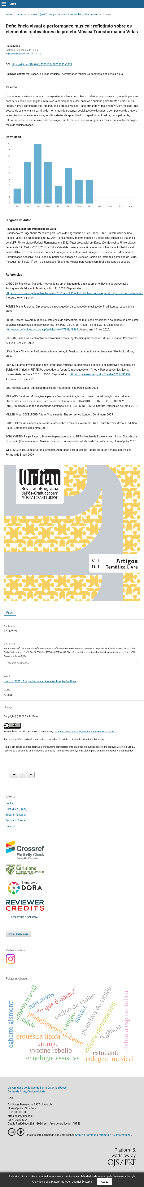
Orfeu (13, 3)
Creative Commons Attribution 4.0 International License (85, 731)
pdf (11, 612)
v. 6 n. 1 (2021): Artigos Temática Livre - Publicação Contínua (64, 14)
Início (9, 14)
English (10, 803)
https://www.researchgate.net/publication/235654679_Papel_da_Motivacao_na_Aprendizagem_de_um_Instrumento (74, 293)
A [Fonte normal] (22, 774)
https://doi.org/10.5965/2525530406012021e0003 (41, 64)
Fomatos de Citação (18, 663)
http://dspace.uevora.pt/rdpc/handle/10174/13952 (100, 374)
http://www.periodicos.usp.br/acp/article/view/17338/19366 (42, 329)
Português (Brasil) (16, 808)
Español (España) (16, 814)
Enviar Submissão (18, 934)
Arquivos (21, 14)
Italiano (10, 826)
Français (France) (16, 820)
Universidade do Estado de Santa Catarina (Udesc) (38, 1087)
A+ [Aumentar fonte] (13, 774)
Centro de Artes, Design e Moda (26, 1091)
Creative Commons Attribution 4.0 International (103, 1134)
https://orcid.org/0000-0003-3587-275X (23, 54)
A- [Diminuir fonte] (30, 774)
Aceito (104, 1181)
